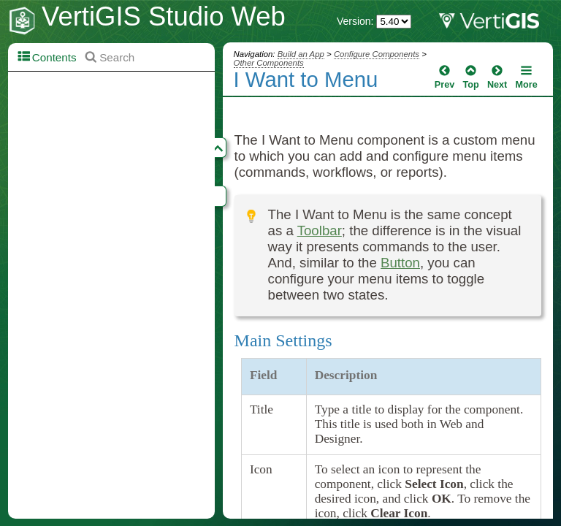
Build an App (301, 54)
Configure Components (376, 54)
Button (400, 262)
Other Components (269, 62)
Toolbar (319, 230)
